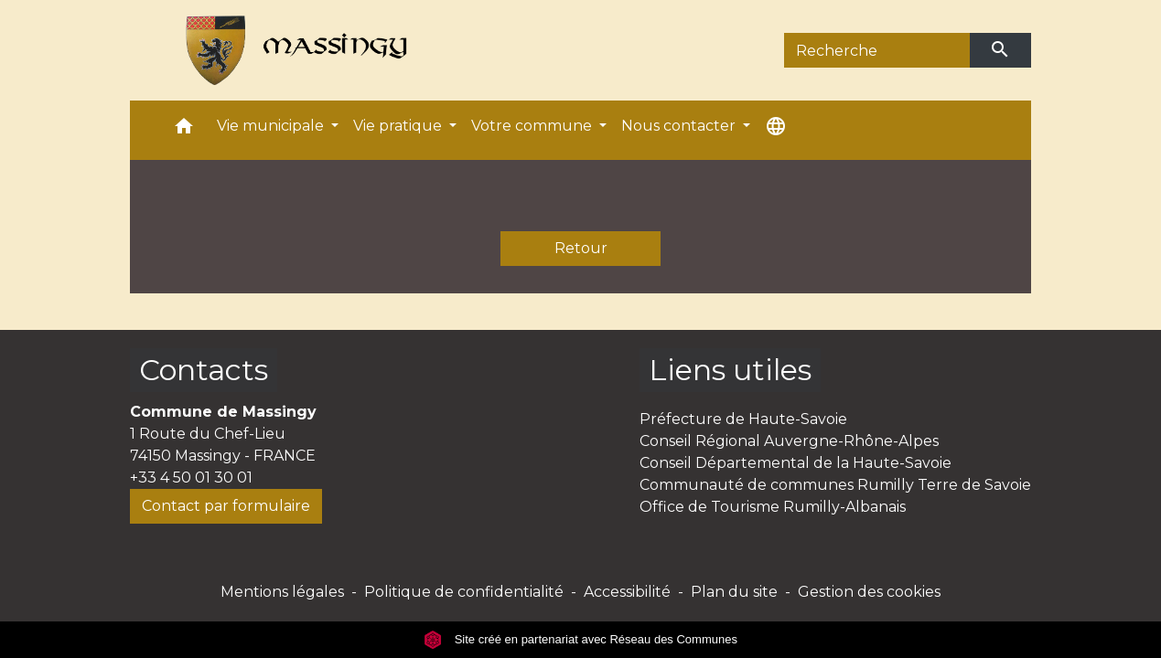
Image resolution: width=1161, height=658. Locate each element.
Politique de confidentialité (464, 591)
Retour (580, 248)
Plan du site (734, 591)
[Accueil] (288, 50)
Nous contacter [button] (680, 125)
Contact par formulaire (226, 506)
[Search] (877, 50)
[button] (184, 130)
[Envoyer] (1001, 50)
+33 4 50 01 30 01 (191, 477)
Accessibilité (627, 591)
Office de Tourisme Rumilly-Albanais (773, 506)
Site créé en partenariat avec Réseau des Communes (580, 639)
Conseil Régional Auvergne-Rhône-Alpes (789, 441)
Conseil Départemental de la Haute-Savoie (795, 463)
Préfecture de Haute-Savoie (743, 419)
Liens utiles (730, 369)
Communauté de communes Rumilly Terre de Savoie (835, 485)
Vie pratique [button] (399, 125)
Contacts (203, 369)
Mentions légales (282, 591)
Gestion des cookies (869, 591)
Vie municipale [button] (272, 125)
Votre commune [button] (533, 125)
